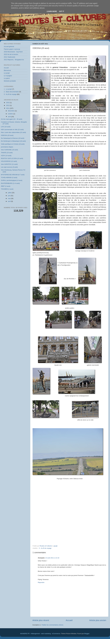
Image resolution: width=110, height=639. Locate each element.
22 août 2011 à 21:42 (52, 558)
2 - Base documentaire (11, 92)
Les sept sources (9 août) (9, 167)
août (9, 116)
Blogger (86, 633)
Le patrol (7, 78)
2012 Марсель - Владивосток (14, 59)
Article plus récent (40, 620)
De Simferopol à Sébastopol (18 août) (13, 141)
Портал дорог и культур (12, 49)
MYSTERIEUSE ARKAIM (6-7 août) (13, 174)
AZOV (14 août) (6, 155)
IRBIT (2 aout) (5, 186)
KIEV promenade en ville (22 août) (12, 129)
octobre (10, 114)
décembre (11, 111)
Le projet (7, 73)
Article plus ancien (97, 620)
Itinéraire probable (10, 81)
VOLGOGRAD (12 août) (9, 161)
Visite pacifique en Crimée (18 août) (13, 144)
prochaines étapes (7, 147)
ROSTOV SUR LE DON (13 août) (12, 158)
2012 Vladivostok (9, 57)
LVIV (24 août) (5, 127)
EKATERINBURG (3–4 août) (10, 183)
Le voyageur (8, 75)
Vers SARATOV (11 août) (9, 164)
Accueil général (9, 46)
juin (9, 195)
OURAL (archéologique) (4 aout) (11, 180)
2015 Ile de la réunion (11, 54)
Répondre (41, 582)
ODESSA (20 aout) (7, 135)
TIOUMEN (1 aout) (7, 189)
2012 (8, 105)
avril (9, 201)
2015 (8, 102)
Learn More (52, 11)
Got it (61, 11)
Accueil (69, 620)
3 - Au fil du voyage (45, 548)
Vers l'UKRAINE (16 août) (9, 150)
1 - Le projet (8, 89)
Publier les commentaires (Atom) (52, 625)
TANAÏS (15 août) (7, 152)
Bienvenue (7, 70)
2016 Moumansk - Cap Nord (13, 52)
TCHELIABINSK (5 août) (9, 177)
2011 (8, 108)
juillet (10, 192)
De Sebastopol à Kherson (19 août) (12, 138)
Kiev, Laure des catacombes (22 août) (13, 132)
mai (9, 198)
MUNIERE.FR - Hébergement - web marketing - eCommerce (40, 633)
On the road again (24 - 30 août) (11, 119)
